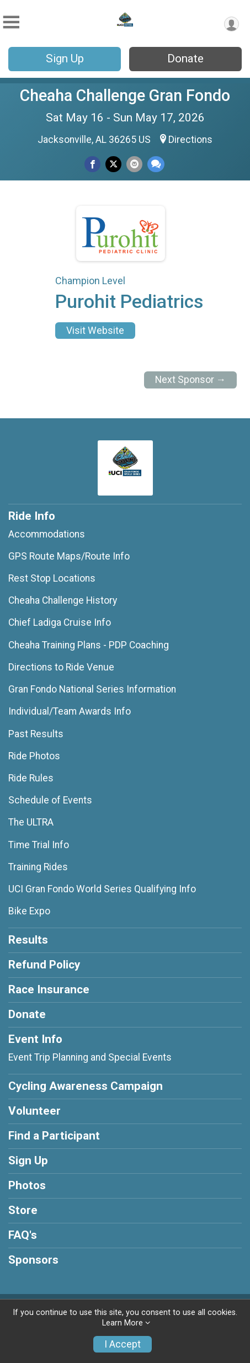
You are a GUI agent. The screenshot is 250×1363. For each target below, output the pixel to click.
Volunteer (34, 1110)
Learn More (122, 1323)
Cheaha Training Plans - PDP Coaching (88, 645)
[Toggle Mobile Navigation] (11, 22)
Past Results (35, 733)
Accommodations (46, 534)
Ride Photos (34, 756)
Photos (27, 1185)
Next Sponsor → (190, 379)
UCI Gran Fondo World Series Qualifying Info (102, 889)
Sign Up (65, 58)
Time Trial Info (38, 844)
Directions (190, 139)
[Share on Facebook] (92, 164)
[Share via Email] (134, 164)
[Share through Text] (155, 164)
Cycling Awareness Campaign (85, 1086)
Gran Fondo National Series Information (92, 689)
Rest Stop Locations (51, 578)
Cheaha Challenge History (62, 600)
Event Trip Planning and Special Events (90, 1057)
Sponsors (33, 1259)
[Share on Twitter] (113, 164)
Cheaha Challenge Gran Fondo (125, 95)
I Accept (122, 1344)
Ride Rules (31, 778)
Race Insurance (48, 989)
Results (28, 939)
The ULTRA (31, 822)
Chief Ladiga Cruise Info (59, 622)
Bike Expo (29, 911)
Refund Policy (44, 964)
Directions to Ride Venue (61, 667)
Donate (185, 58)
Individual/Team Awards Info (69, 711)
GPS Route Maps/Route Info (69, 556)
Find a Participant (54, 1135)
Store (23, 1210)
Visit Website (95, 330)
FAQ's (22, 1235)
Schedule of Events (50, 800)
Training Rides (38, 866)
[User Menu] (231, 24)
